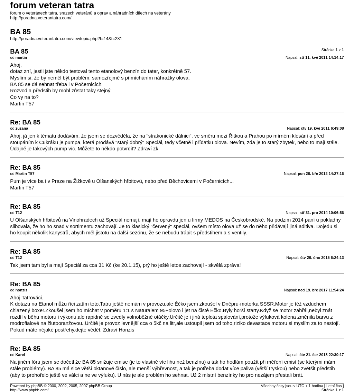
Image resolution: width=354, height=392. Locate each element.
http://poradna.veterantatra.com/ (40, 18)
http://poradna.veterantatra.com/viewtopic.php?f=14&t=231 (66, 38)
